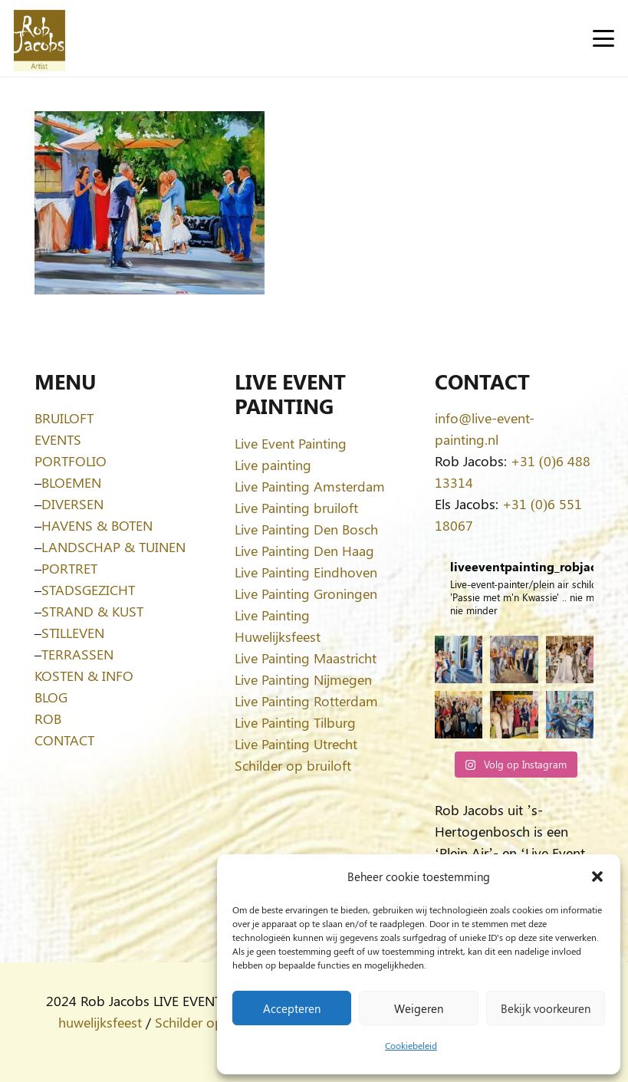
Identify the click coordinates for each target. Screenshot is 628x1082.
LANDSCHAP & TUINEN (113, 547)
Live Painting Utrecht (296, 744)
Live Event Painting (291, 443)
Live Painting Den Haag (304, 550)
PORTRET (69, 568)
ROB (48, 718)
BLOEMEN (71, 482)
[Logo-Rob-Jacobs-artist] (39, 38)
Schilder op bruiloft (293, 765)
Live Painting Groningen (306, 593)
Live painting (273, 464)
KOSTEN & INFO (84, 675)
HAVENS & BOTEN (97, 525)
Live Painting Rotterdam (306, 701)
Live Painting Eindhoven (306, 572)
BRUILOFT (64, 418)
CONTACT (64, 740)
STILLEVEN (72, 632)
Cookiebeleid (411, 1045)
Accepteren (292, 1008)
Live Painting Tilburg (295, 722)
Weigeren (418, 1008)
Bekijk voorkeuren (545, 1008)
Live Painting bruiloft (296, 507)
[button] (597, 876)
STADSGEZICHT (88, 589)
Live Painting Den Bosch (306, 529)
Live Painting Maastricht (305, 658)
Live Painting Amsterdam (310, 486)
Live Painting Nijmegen (303, 679)
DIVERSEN (72, 504)
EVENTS (58, 439)
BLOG (51, 697)
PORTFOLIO (71, 461)
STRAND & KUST (92, 611)
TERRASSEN (77, 654)
